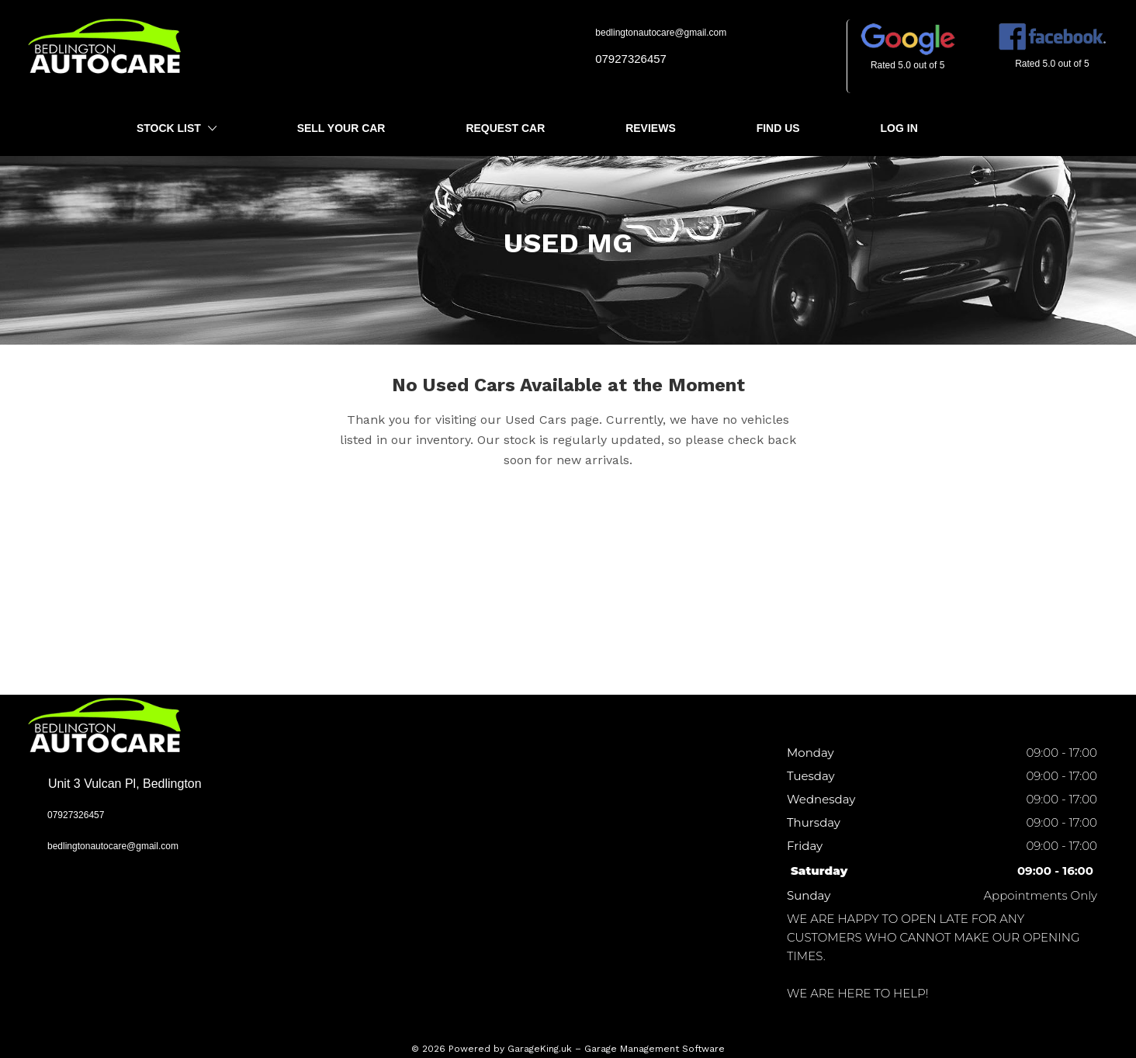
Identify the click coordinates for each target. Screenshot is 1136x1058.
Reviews (650, 128)
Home (39, 128)
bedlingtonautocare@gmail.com (655, 32)
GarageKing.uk (539, 1048)
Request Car (505, 128)
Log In (899, 128)
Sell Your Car (341, 128)
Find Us (778, 128)
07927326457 (625, 58)
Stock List (176, 129)
